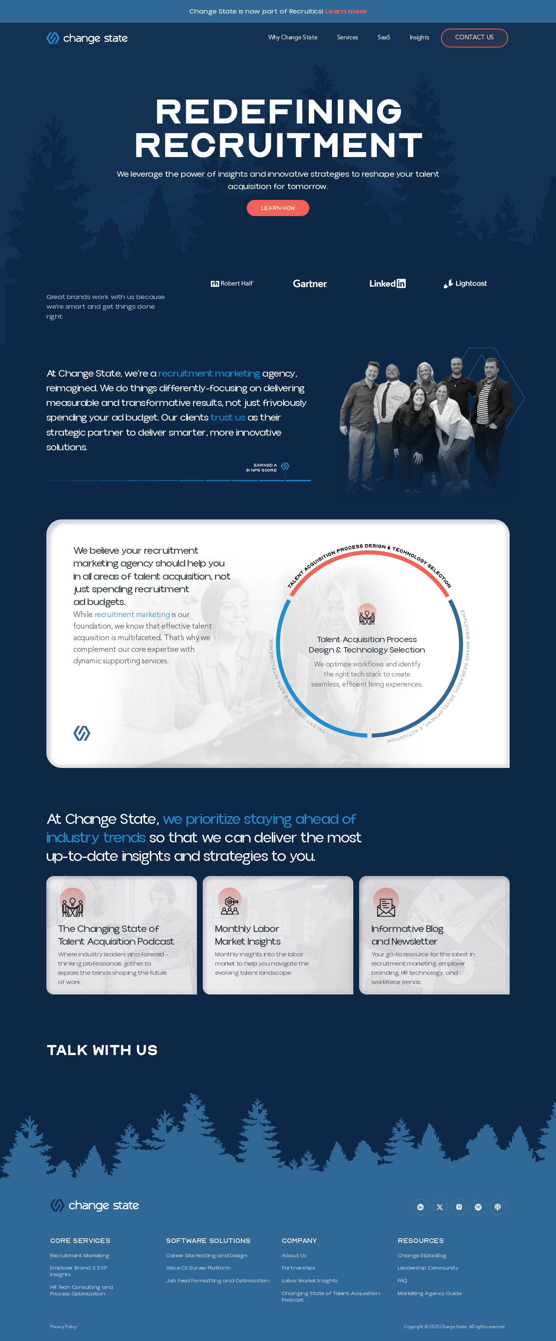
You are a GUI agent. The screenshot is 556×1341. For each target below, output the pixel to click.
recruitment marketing (208, 376)
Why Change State (293, 38)
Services (347, 38)
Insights (419, 38)
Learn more (346, 11)
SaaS (384, 38)
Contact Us (474, 38)
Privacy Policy (63, 1323)
